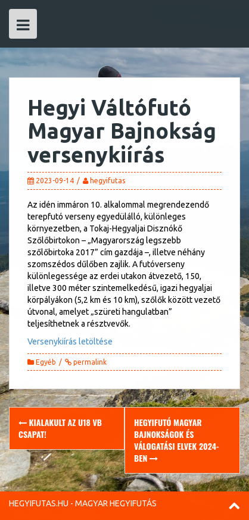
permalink (89, 362)
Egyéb (46, 362)
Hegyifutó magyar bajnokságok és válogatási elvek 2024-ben (176, 440)
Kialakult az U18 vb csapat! (60, 428)
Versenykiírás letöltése (70, 341)
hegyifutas (107, 180)
